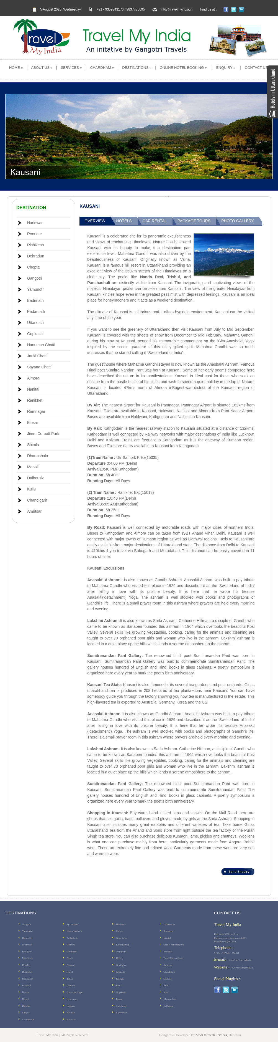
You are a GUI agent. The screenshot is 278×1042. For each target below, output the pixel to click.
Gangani (71, 965)
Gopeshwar (121, 938)
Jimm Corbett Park (43, 433)
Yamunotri (36, 289)
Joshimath (121, 951)
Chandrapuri (28, 1019)
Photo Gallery (237, 221)
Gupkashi (35, 334)
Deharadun (27, 978)
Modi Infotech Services (211, 1035)
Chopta (33, 267)
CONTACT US (256, 67)
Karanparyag (122, 944)
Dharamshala (169, 999)
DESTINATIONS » (136, 67)
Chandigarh (37, 500)
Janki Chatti (37, 356)
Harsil (70, 971)
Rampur (26, 1006)
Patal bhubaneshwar (173, 958)
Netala (70, 958)
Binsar (32, 422)
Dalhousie (35, 478)
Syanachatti (72, 924)
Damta (25, 992)
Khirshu (71, 1012)
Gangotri (34, 278)
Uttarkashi (36, 322)
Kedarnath (36, 311)
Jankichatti (72, 938)
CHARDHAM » (102, 67)
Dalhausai (168, 1006)
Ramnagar (36, 411)
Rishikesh (35, 245)
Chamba (71, 985)
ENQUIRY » (226, 67)
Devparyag (72, 999)
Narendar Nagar (75, 992)
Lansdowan (169, 924)
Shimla (33, 444)
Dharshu (71, 944)
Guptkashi (121, 992)
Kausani (120, 978)
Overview (94, 221)
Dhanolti (26, 985)
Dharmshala (37, 456)
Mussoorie (27, 958)
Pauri (118, 985)
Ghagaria (120, 971)
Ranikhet (34, 400)
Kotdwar (71, 1019)
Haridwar (35, 223)
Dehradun (35, 256)
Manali (32, 467)
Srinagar (71, 1006)
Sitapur (25, 1012)
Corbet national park (173, 944)
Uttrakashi (72, 951)
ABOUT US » (42, 67)
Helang (119, 958)
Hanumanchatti (74, 931)
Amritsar (34, 511)
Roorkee (34, 234)
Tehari (70, 978)
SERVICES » (71, 67)
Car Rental (155, 221)
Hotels (124, 221)
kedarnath (27, 944)
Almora (33, 378)
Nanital (33, 389)
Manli (166, 992)
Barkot (25, 999)
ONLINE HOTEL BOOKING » (183, 67)
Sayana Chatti (39, 367)
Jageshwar (121, 1006)
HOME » (16, 67)
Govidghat (121, 965)
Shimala (167, 978)
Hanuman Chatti (41, 345)
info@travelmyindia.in (176, 9)
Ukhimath (121, 924)
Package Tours (193, 221)
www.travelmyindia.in (242, 967)
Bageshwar (121, 1012)
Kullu (31, 489)
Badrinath (35, 300)
